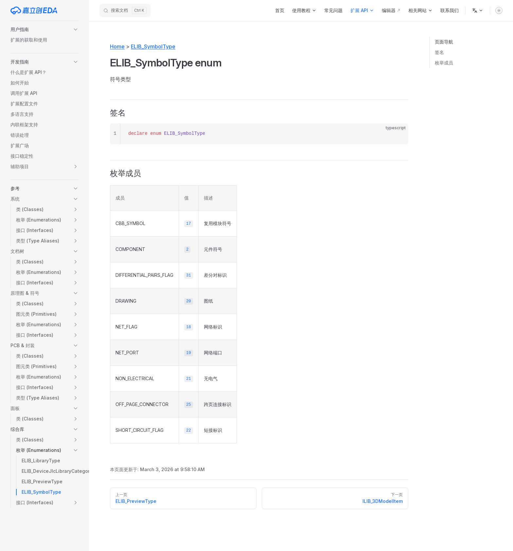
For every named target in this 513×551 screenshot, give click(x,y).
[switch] (499, 10)
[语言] (477, 10)
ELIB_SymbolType (153, 46)
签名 (439, 52)
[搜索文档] (124, 10)
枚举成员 (444, 62)
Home (117, 46)
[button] (44, 29)
